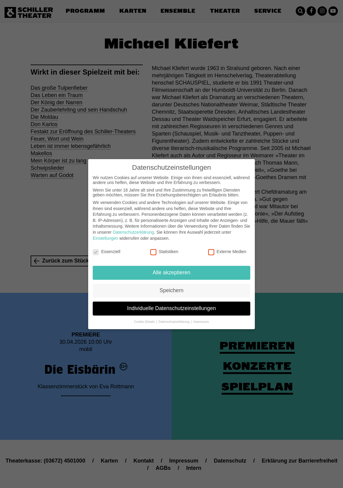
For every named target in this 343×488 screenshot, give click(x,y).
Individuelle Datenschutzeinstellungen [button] (171, 303)
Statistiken (164, 246)
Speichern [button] (172, 285)
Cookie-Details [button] (144, 317)
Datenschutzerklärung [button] (174, 317)
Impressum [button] (201, 317)
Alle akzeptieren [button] (172, 268)
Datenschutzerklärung (133, 227)
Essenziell (106, 246)
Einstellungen (105, 233)
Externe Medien (227, 246)
